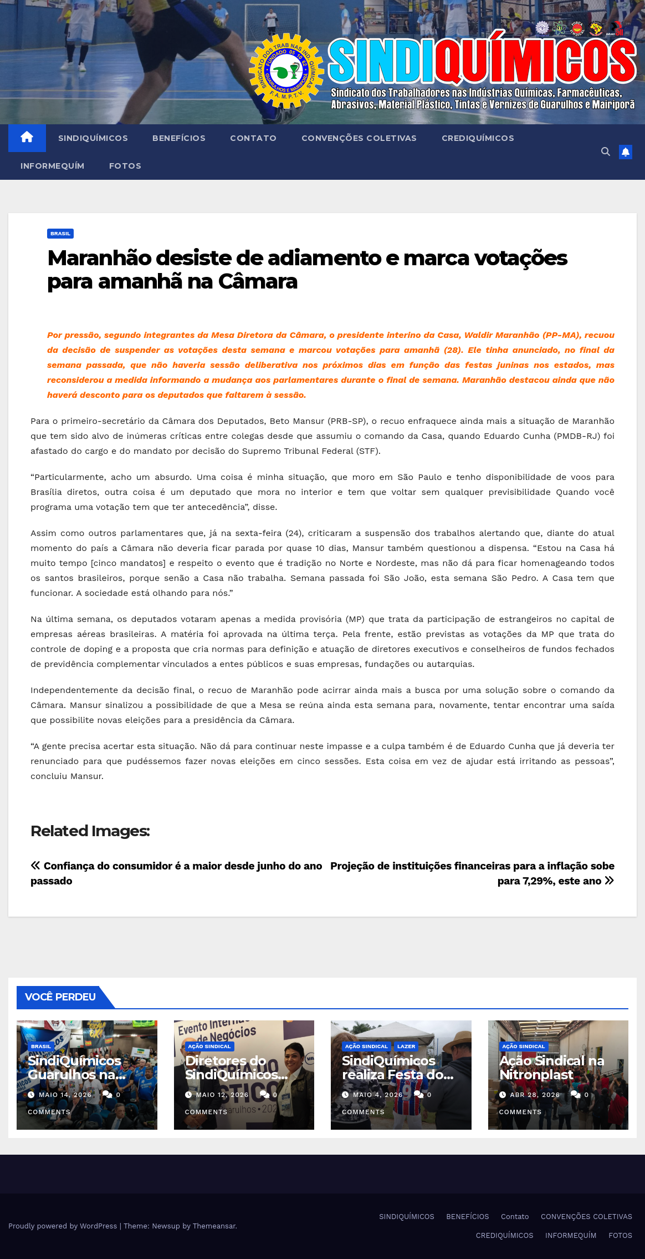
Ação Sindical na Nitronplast (552, 1068)
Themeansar (214, 1226)
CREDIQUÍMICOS (478, 138)
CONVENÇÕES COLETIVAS (359, 138)
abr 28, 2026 (535, 1095)
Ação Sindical (209, 1046)
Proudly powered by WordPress (64, 1226)
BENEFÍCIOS (179, 138)
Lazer (406, 1046)
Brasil (60, 233)
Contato (253, 138)
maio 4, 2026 (378, 1095)
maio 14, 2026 (65, 1095)
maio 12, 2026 (222, 1095)
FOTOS (125, 166)
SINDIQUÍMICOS (93, 138)
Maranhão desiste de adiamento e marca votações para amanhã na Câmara (307, 269)
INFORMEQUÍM (53, 166)
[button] (605, 151)
